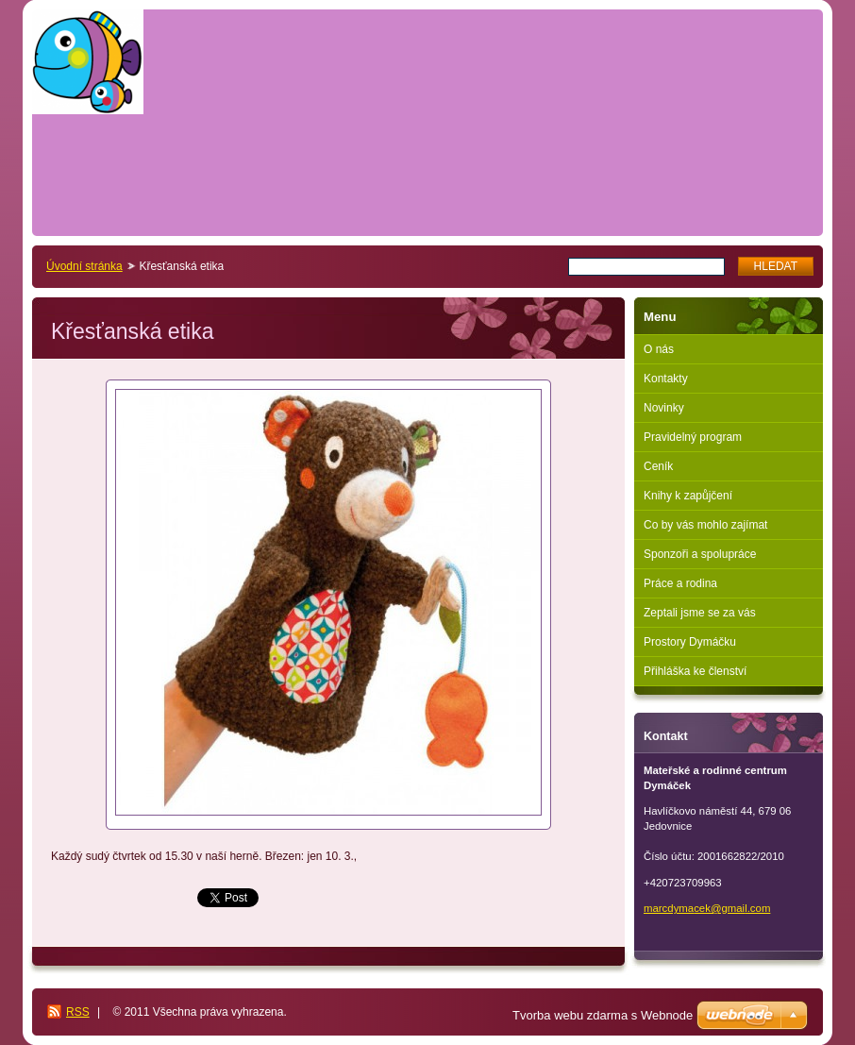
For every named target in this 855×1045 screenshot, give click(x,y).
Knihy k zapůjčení (688, 495)
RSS (78, 1012)
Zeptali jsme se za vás (700, 612)
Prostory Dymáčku (690, 642)
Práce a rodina (680, 583)
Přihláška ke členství (695, 671)
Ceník (658, 466)
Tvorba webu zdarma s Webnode (602, 1015)
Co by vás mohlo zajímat (705, 524)
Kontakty (666, 378)
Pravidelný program (693, 437)
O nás (659, 349)
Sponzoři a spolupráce (700, 554)
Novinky (664, 407)
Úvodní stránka (84, 266)
